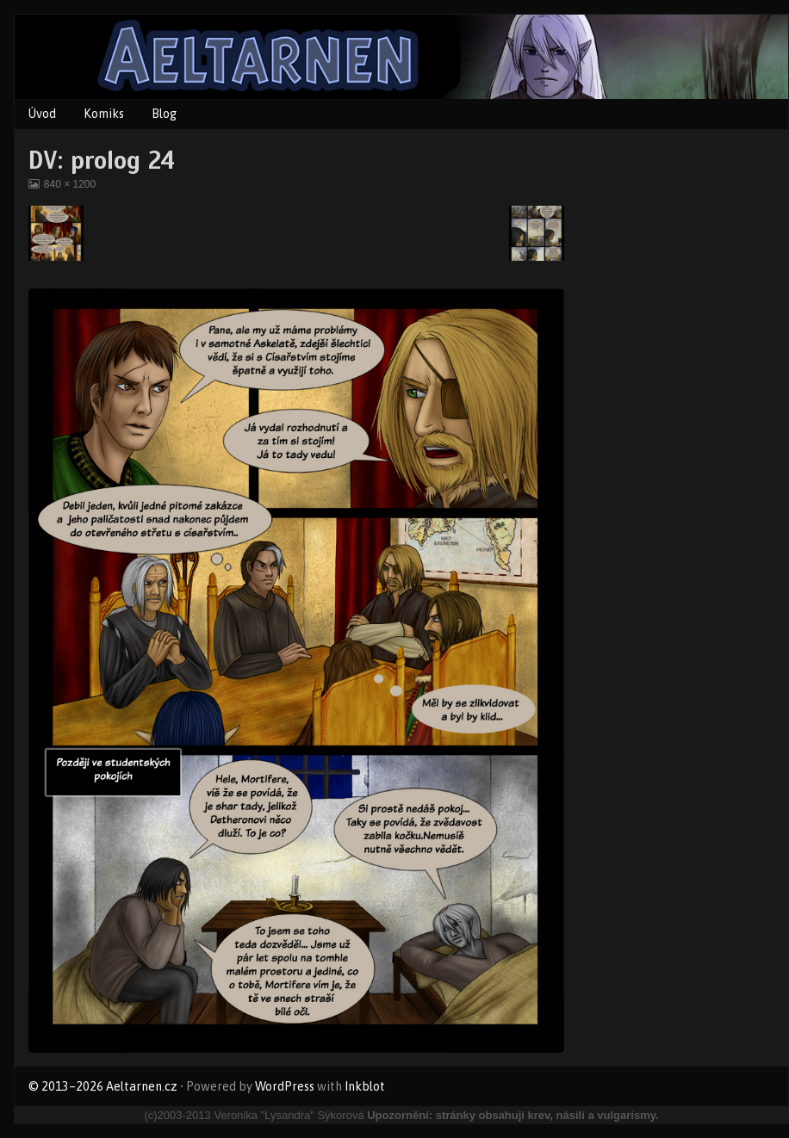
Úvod (42, 114)
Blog (164, 114)
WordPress (284, 1086)
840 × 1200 (69, 184)
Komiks (104, 114)
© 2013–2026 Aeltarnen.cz (102, 1086)
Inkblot (365, 1086)
